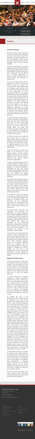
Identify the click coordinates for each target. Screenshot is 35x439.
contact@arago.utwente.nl (11, 397)
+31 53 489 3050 (8, 396)
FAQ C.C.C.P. (20, 407)
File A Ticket (20, 413)
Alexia (19, 406)
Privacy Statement (6, 414)
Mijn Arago (4, 406)
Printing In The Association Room (9, 411)
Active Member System (7, 407)
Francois (10, 41)
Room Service (5, 413)
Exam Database (5, 409)
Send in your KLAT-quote (23, 409)
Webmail (20, 411)
